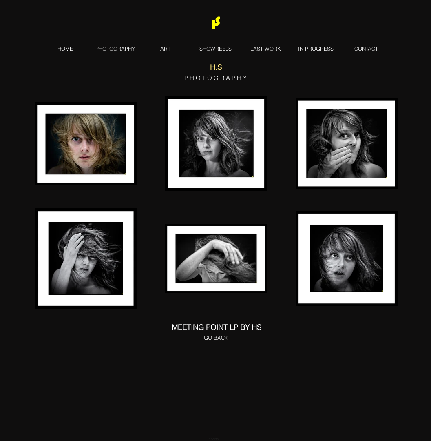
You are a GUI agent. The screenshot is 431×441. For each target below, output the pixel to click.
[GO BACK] (216, 338)
